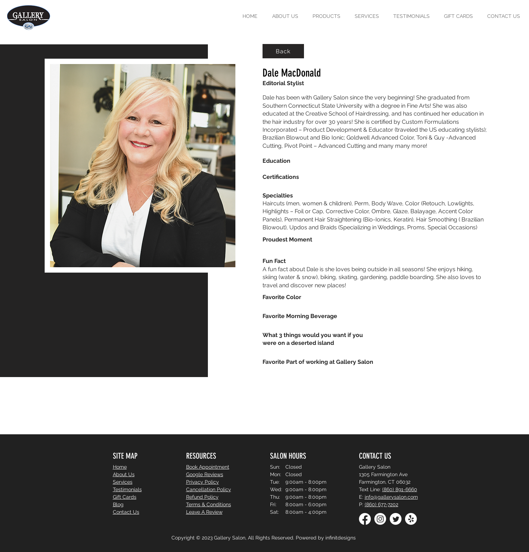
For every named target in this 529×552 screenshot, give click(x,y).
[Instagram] (380, 519)
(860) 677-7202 (381, 504)
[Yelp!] (411, 519)
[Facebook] (365, 519)
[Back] (283, 51)
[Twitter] (395, 519)
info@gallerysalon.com (391, 497)
